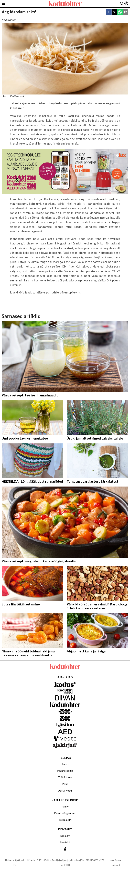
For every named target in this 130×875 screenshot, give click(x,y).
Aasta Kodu (65, 790)
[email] (125, 12)
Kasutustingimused (65, 813)
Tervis (65, 764)
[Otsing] (122, 3)
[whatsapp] (120, 12)
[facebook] (109, 12)
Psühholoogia (65, 770)
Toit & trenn (65, 777)
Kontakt (65, 842)
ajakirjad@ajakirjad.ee (69, 860)
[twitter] (114, 12)
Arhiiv (65, 806)
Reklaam (65, 835)
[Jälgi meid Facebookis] (65, 849)
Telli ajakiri (65, 819)
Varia (65, 783)
